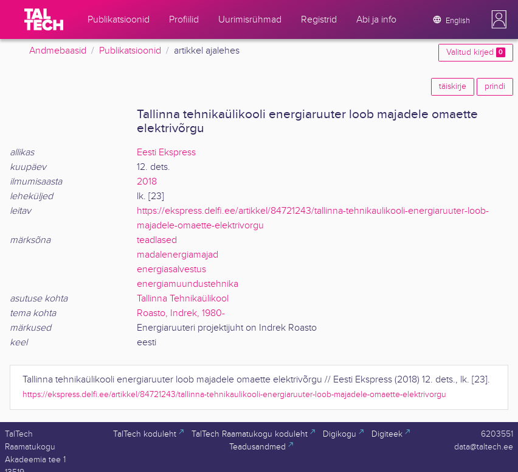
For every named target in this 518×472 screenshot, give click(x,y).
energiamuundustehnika (187, 284)
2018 (147, 182)
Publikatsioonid (130, 51)
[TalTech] (43, 19)
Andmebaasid (57, 51)
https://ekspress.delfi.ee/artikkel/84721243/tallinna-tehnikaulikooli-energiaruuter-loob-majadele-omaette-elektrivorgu (234, 394)
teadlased (157, 240)
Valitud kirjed (475, 52)
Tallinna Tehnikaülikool (183, 299)
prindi (495, 86)
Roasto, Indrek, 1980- (181, 313)
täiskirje (452, 86)
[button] (499, 19)
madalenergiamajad (177, 255)
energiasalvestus (171, 269)
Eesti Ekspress (166, 152)
